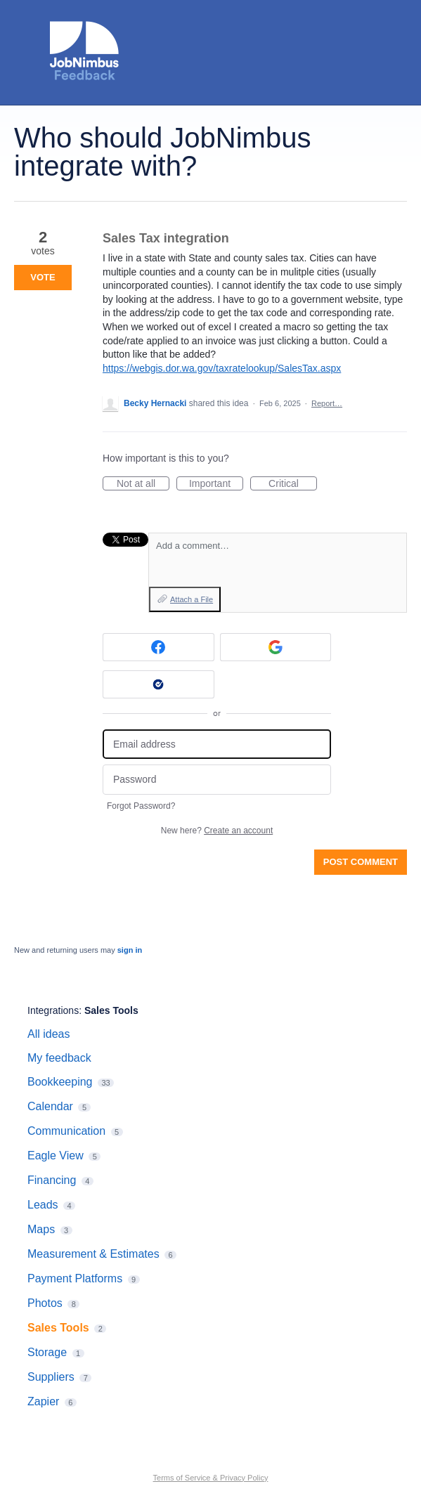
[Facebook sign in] (158, 647)
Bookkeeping (60, 1082)
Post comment (360, 862)
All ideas (48, 1034)
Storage (47, 1352)
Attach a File (191, 599)
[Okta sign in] (158, 684)
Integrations (53, 1010)
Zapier (43, 1401)
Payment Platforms (74, 1278)
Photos (45, 1303)
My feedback (59, 1058)
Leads (42, 1205)
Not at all (143, 484)
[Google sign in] (276, 647)
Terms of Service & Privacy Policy (210, 1477)
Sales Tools (111, 1010)
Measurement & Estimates (93, 1254)
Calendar (50, 1106)
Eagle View (55, 1155)
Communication (66, 1131)
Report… (326, 403)
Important (216, 484)
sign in (129, 950)
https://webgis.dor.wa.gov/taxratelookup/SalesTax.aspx (222, 368)
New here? (217, 830)
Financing (51, 1180)
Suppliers (51, 1377)
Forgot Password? (141, 806)
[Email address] (217, 744)
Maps (41, 1229)
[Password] (217, 779)
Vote (42, 277)
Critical (292, 484)
